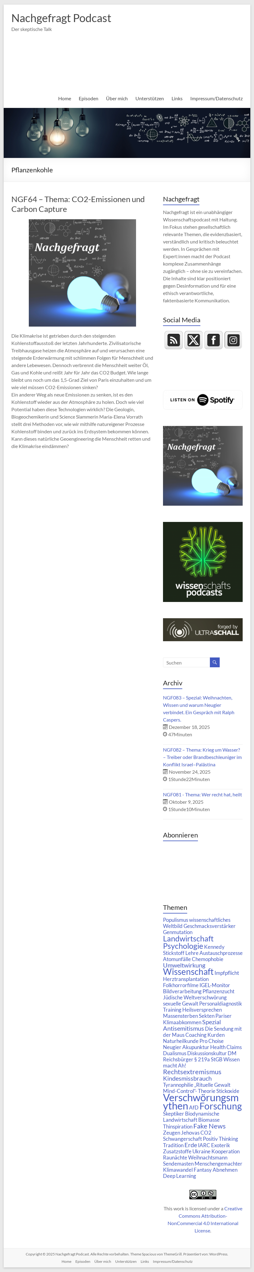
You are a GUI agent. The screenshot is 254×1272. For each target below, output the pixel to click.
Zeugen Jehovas (181, 1132)
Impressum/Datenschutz (216, 98)
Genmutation (177, 932)
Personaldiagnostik (220, 1003)
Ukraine (201, 1151)
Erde (190, 1144)
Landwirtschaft (188, 938)
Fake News (209, 1126)
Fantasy (203, 1170)
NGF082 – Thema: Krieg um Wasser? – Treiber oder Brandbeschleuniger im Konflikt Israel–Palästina (202, 757)
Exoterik (220, 1145)
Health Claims (226, 1047)
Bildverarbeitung (182, 991)
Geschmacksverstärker (210, 926)
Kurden (216, 1035)
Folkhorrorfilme (181, 985)
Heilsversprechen (202, 1009)
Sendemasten (178, 1163)
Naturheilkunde (181, 1041)
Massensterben (180, 1016)
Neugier (172, 1047)
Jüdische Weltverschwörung (195, 997)
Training (172, 1009)
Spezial (211, 1021)
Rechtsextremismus (192, 1071)
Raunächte (175, 1157)
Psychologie (183, 945)
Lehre (192, 953)
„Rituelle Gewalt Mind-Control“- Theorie (196, 1088)
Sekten (206, 1016)
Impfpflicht (226, 973)
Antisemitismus (183, 1028)
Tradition (173, 1145)
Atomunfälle (177, 959)
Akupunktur (195, 1047)
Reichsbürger (178, 1059)
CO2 (205, 1132)
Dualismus (174, 1053)
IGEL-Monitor (214, 985)
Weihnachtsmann (207, 1157)
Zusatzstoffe (177, 1151)
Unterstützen (149, 98)
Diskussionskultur (207, 1053)
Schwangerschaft (182, 1139)
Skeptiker (173, 1113)
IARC (204, 1145)
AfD (194, 1107)
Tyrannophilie (178, 1085)
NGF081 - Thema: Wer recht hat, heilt (202, 794)
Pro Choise (211, 1041)
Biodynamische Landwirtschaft (191, 1116)
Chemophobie (207, 959)
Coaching (196, 1035)
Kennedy (214, 947)
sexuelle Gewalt (180, 1003)
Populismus (175, 920)
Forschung (220, 1105)
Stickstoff (173, 953)
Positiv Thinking (220, 1139)
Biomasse (209, 1120)
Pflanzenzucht (218, 991)
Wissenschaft (188, 972)
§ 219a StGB (208, 1059)
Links (177, 98)
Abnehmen (225, 1170)
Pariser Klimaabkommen (197, 1019)
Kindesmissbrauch (187, 1078)
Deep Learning (179, 1176)
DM (232, 1053)
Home (64, 98)
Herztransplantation (186, 979)
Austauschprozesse (221, 953)
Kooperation (225, 1151)
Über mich (117, 98)
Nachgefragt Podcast (61, 18)
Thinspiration (177, 1126)
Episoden (88, 98)
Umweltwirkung (184, 965)
